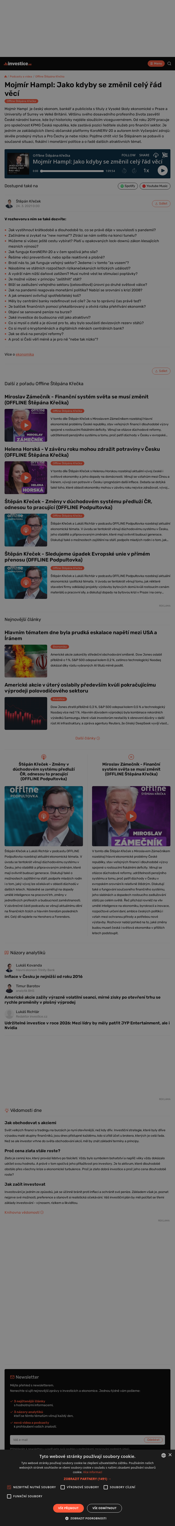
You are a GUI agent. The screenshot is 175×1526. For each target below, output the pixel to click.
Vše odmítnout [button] (104, 1508)
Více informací (92, 1472)
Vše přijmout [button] (68, 1508)
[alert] (87, 763)
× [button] (170, 1455)
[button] (87, 1478)
